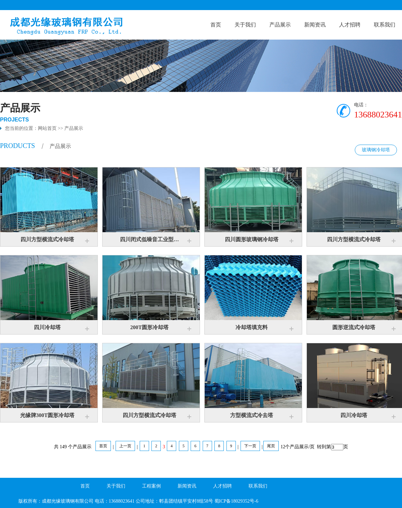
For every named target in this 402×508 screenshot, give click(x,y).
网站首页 (47, 128)
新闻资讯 (315, 25)
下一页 (250, 446)
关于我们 (245, 25)
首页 (215, 25)
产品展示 (280, 25)
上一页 (125, 446)
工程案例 (151, 486)
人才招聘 (349, 25)
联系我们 (384, 25)
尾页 (271, 446)
